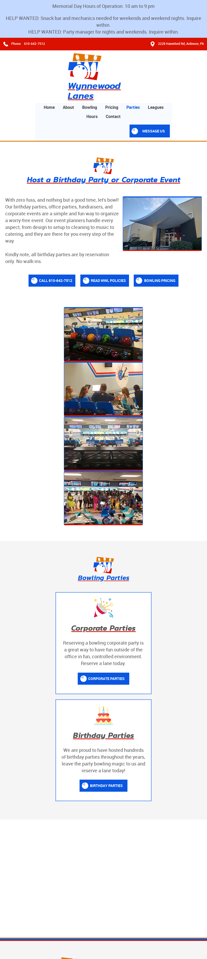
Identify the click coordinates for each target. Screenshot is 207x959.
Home (85, 62)
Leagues (192, 62)
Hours (128, 71)
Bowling (125, 62)
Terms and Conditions (23, 938)
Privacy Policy (55, 938)
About (104, 62)
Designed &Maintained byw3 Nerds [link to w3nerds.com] (182, 933)
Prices (120, 755)
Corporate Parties (57, 532)
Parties (169, 62)
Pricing (147, 62)
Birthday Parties (155, 532)
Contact (149, 71)
